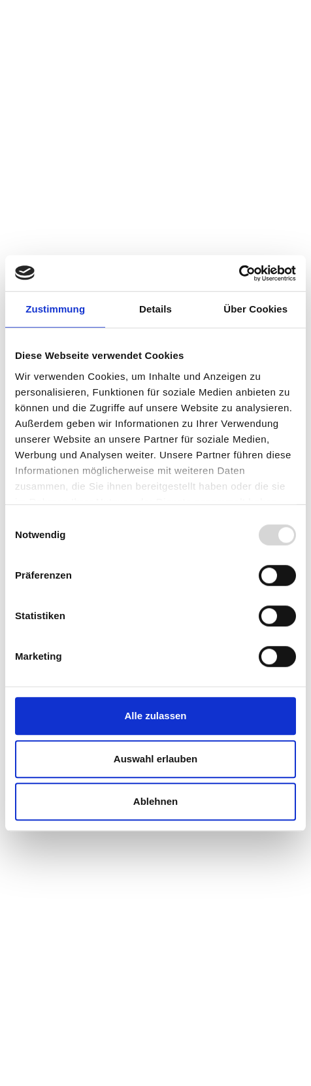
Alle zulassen (155, 715)
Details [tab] (155, 308)
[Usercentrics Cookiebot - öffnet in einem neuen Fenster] (239, 273)
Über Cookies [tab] (255, 308)
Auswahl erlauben (155, 758)
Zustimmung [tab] (55, 308)
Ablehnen (155, 801)
